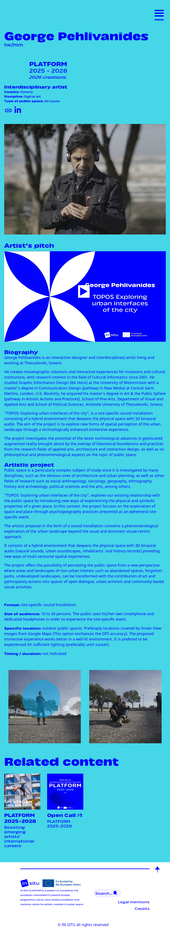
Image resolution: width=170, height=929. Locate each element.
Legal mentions (134, 901)
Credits (142, 908)
